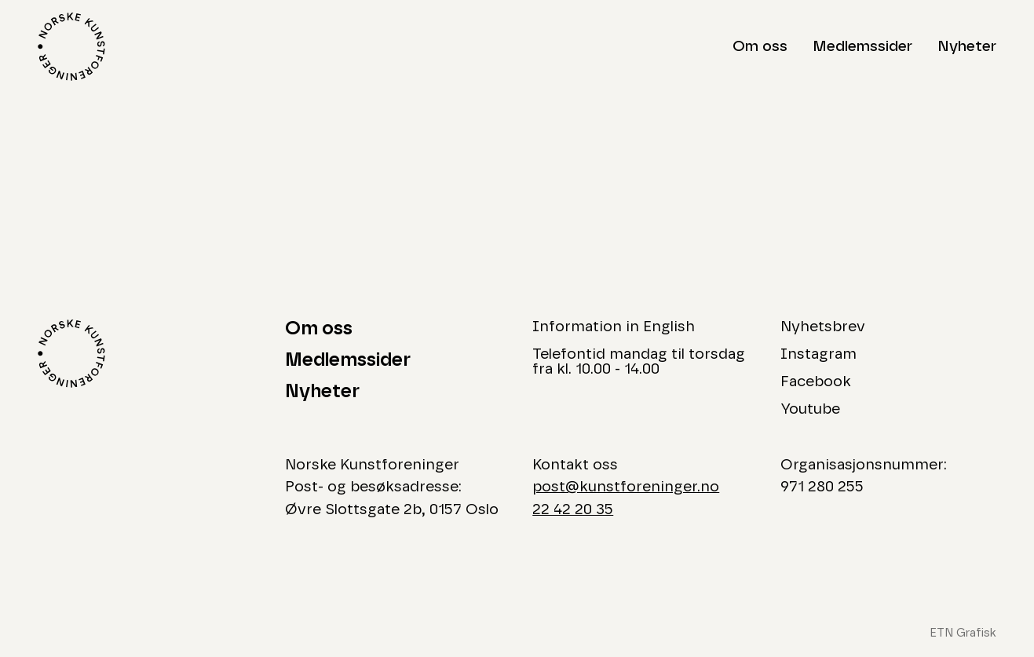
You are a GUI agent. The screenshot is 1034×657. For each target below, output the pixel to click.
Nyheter (966, 46)
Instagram (818, 354)
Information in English (613, 326)
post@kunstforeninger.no (625, 487)
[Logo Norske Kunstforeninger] (71, 47)
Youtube (810, 409)
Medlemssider (862, 46)
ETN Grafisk (963, 633)
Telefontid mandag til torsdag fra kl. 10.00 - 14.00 (638, 362)
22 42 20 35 (572, 509)
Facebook (815, 381)
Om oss (760, 46)
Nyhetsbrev (822, 326)
